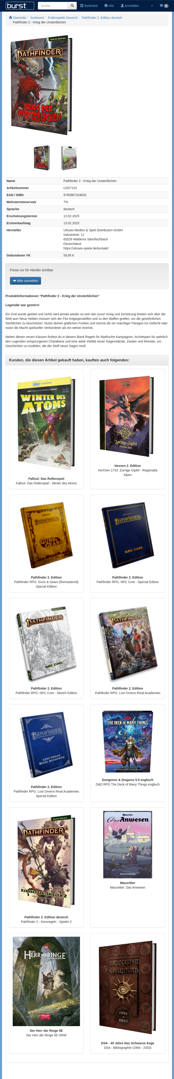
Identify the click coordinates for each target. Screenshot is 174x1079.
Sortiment (89, 5)
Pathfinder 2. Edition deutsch (102, 18)
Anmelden (130, 5)
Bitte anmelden (25, 281)
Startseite (17, 18)
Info (109, 5)
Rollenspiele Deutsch (63, 18)
